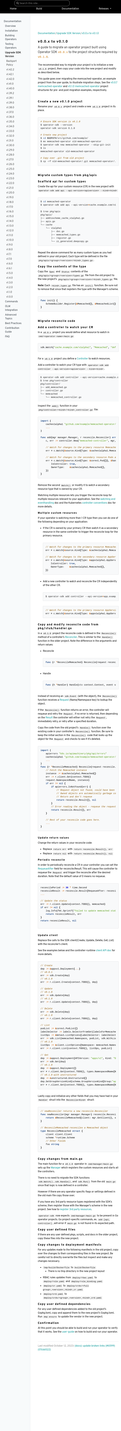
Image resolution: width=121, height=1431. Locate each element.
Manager (56, 1167)
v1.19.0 (10, 197)
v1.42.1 (10, 74)
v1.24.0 (10, 173)
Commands (11, 301)
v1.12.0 (10, 230)
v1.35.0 (10, 121)
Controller (82, 358)
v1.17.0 (9, 207)
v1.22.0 (10, 183)
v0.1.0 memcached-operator (84, 86)
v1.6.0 (9, 263)
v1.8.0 (9, 249)
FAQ (7, 336)
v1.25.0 (10, 169)
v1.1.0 (9, 292)
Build (39, 8)
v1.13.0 (10, 226)
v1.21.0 (10, 188)
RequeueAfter (46, 868)
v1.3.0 (9, 282)
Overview (10, 26)
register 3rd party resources (75, 1209)
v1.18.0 (10, 202)
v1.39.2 (10, 93)
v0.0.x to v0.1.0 (90, 33)
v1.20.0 (10, 192)
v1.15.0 (10, 216)
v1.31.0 (10, 140)
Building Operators (11, 37)
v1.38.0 (10, 107)
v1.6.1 (9, 268)
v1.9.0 (9, 244)
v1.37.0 (10, 112)
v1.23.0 (10, 178)
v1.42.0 (10, 79)
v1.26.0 (10, 164)
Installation (11, 31)
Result (49, 717)
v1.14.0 (10, 221)
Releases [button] (104, 8)
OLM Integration (11, 308)
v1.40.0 (10, 88)
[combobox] (42, 3)
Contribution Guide (12, 330)
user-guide (68, 1331)
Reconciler (71, 637)
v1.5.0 (9, 273)
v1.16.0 (10, 211)
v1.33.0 (10, 131)
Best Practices (13, 323)
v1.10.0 (10, 240)
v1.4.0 (9, 278)
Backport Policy (11, 63)
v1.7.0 (9, 259)
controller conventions (94, 503)
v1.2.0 (9, 287)
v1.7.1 (8, 254)
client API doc (103, 950)
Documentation (70, 8)
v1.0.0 (9, 297)
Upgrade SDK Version (13, 54)
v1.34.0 (10, 126)
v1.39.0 (10, 102)
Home (13, 8)
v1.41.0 (10, 84)
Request (64, 700)
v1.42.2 (10, 69)
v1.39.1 (9, 98)
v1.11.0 (9, 235)
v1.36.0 (10, 117)
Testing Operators (11, 46)
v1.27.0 (10, 159)
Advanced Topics (11, 316)
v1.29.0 (10, 150)
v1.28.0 (10, 155)
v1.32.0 (10, 136)
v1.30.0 (10, 145)
